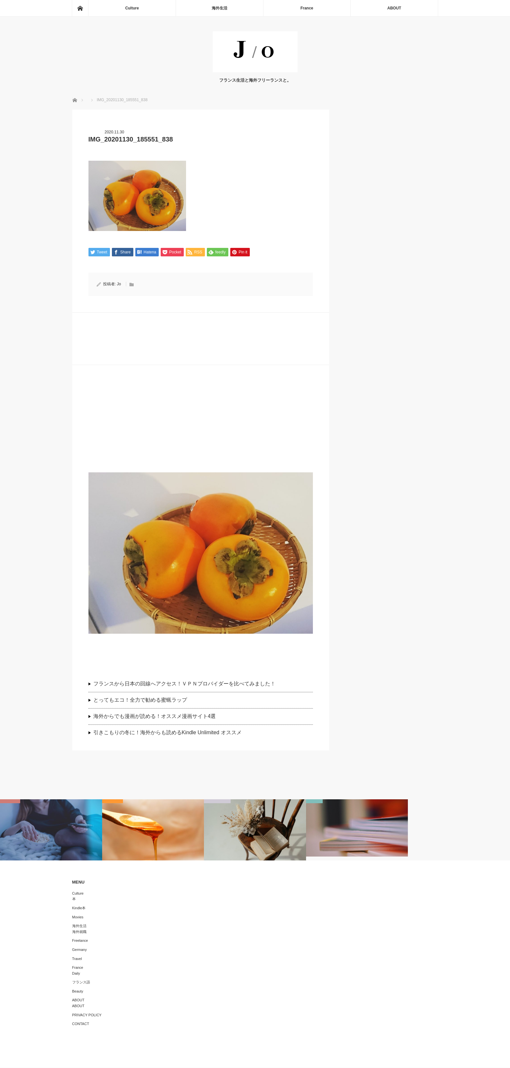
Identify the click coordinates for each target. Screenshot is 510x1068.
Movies (78, 917)
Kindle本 (79, 908)
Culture (132, 8)
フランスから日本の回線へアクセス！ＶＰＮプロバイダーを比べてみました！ (187, 684)
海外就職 (79, 932)
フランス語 (81, 982)
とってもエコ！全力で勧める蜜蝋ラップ (140, 700)
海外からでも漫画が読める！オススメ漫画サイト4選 (154, 716)
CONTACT (80, 1024)
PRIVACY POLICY (87, 1015)
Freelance (80, 941)
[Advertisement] (200, 427)
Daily (76, 974)
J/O (250, 1058)
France (307, 8)
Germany (79, 950)
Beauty (77, 992)
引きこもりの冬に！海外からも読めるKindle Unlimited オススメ (167, 733)
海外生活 (219, 8)
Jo (119, 284)
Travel (77, 959)
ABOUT (394, 8)
